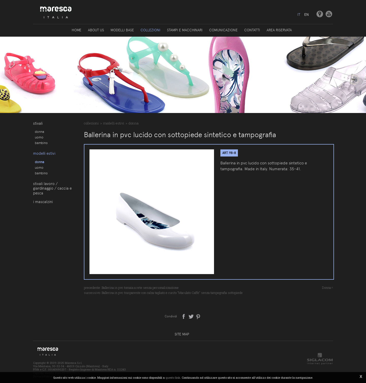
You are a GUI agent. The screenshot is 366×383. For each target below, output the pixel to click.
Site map (182, 334)
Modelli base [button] (122, 30)
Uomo (39, 137)
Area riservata (279, 30)
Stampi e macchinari (185, 30)
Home (76, 30)
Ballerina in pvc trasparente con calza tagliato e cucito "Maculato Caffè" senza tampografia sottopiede (172, 293)
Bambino (41, 143)
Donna (39, 131)
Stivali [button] (38, 123)
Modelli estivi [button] (44, 153)
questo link (172, 377)
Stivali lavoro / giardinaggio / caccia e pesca (52, 188)
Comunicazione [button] (223, 30)
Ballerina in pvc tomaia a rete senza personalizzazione (140, 288)
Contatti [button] (252, 30)
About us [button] (96, 30)
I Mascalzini (43, 202)
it (298, 14)
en (306, 14)
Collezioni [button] (150, 30)
